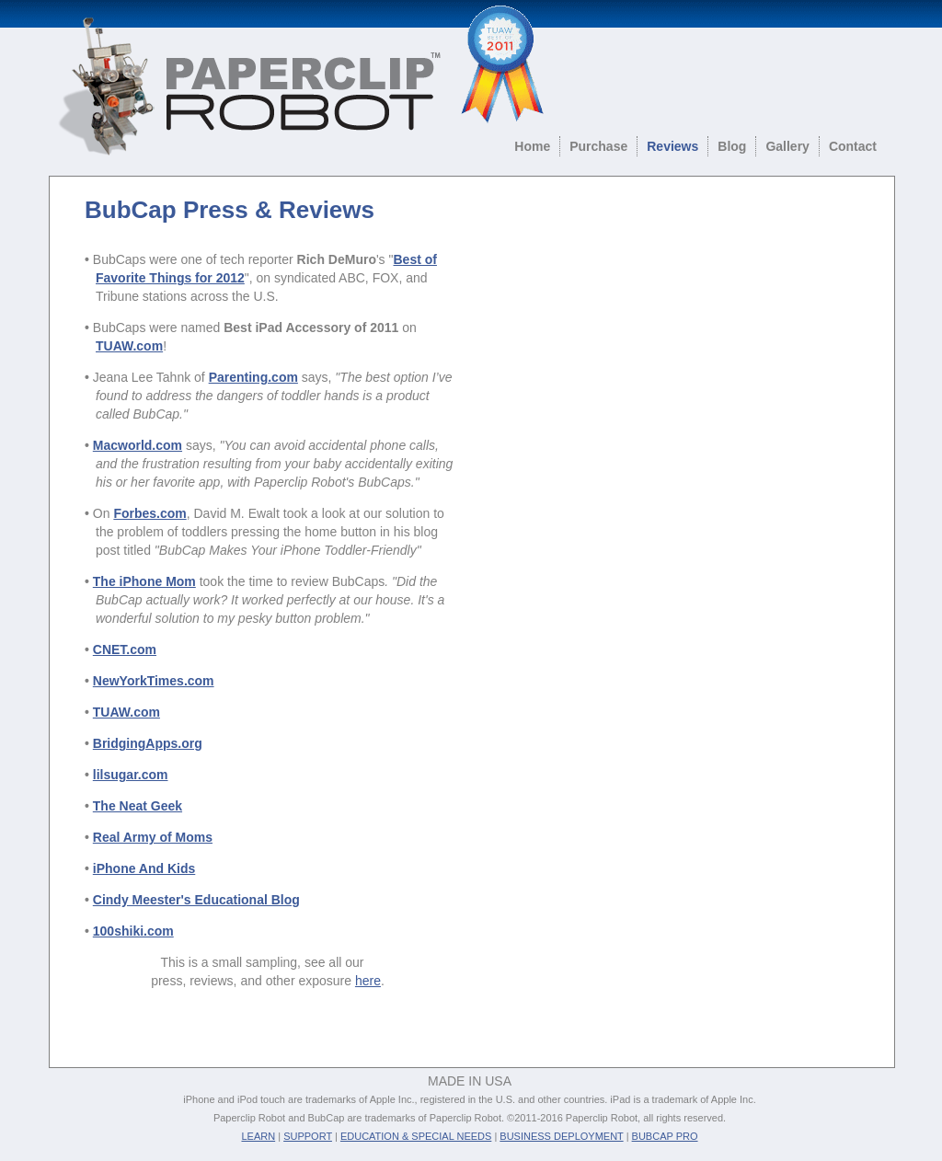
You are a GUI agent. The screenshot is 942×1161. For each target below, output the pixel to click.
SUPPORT (307, 1136)
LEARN (258, 1136)
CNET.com (124, 649)
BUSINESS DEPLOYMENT (561, 1136)
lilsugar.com (130, 774)
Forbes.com (149, 513)
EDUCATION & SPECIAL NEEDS (415, 1136)
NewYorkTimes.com (153, 680)
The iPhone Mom (144, 581)
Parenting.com (253, 377)
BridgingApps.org (147, 743)
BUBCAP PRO (665, 1136)
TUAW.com (126, 712)
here (368, 980)
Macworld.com (137, 445)
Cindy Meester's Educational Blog (196, 899)
